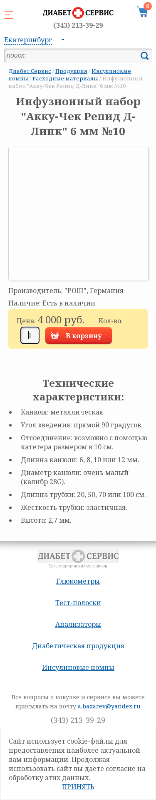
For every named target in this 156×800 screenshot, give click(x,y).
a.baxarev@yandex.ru (109, 706)
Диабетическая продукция (78, 645)
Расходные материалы (65, 78)
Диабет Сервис (29, 71)
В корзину (84, 335)
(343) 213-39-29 (78, 25)
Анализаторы (78, 624)
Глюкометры (78, 581)
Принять (78, 786)
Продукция (71, 71)
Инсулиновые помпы (78, 667)
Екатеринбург (28, 39)
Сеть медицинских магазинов (78, 17)
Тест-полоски (78, 602)
